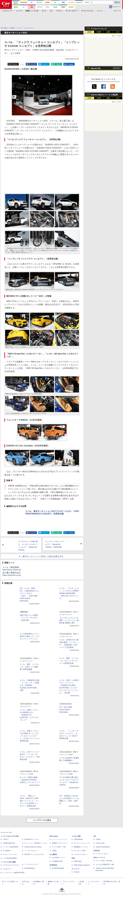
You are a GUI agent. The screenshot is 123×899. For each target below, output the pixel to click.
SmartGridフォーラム (31, 839)
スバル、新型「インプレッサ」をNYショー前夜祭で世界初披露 (29, 666)
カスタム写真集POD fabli (105, 864)
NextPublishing (29, 868)
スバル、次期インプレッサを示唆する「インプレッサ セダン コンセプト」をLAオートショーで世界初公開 (29, 736)
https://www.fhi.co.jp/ (12, 575)
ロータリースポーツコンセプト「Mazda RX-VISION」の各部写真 (55, 544)
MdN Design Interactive (82, 865)
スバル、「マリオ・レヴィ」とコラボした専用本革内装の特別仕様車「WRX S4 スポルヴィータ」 (69, 593)
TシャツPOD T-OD (59, 847)
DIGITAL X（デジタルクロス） (34, 854)
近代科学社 (53, 865)
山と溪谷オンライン (59, 857)
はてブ (46, 64)
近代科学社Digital (58, 868)
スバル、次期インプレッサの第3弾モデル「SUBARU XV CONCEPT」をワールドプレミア (29, 715)
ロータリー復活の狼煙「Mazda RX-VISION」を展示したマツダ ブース (30, 779)
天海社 (98, 839)
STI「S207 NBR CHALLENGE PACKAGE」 (65, 709)
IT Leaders (6, 851)
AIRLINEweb (78, 839)
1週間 (108, 32)
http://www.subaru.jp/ (12, 570)
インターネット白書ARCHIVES (13, 873)
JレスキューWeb (79, 851)
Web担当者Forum (9, 843)
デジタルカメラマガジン (11, 865)
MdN (73, 858)
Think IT (6, 839)
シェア (33, 64)
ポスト (15, 64)
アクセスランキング (99, 29)
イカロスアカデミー (81, 854)
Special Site (96, 68)
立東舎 (54, 851)
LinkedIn (70, 64)
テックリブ (75, 869)
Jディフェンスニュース (82, 843)
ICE (95, 836)
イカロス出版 (76, 836)
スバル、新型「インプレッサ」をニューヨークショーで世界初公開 (69, 660)
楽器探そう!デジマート (60, 843)
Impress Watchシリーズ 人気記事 (104, 95)
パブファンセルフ (102, 854)
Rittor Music (54, 836)
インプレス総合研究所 (10, 847)
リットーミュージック (59, 839)
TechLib (76, 872)
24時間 (98, 32)
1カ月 (118, 32)
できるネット (7, 869)
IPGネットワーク (99, 857)
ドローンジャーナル (10, 854)
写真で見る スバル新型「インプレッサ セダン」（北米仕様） (30, 617)
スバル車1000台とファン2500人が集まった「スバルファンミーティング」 (29, 636)
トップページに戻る (42, 820)
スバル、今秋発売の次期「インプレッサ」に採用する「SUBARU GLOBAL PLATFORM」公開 (29, 685)
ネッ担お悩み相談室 (10, 858)
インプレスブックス (31, 864)
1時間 (89, 32)
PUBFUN (97, 851)
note (58, 64)
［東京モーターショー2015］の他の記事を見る (42, 556)
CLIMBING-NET (57, 861)
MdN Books (78, 861)
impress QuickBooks (103, 847)
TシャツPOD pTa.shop (104, 861)
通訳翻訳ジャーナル (81, 847)
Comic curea (100, 843)
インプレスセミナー (31, 851)
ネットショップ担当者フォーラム (35, 843)
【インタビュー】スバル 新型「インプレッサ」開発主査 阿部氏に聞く (69, 620)
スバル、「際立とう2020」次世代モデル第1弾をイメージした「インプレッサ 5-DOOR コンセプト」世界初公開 (29, 801)
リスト (22, 64)
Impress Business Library (32, 847)
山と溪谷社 (53, 854)
